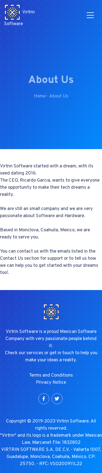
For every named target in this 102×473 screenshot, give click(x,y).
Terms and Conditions (51, 376)
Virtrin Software (19, 15)
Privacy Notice (51, 383)
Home (40, 99)
